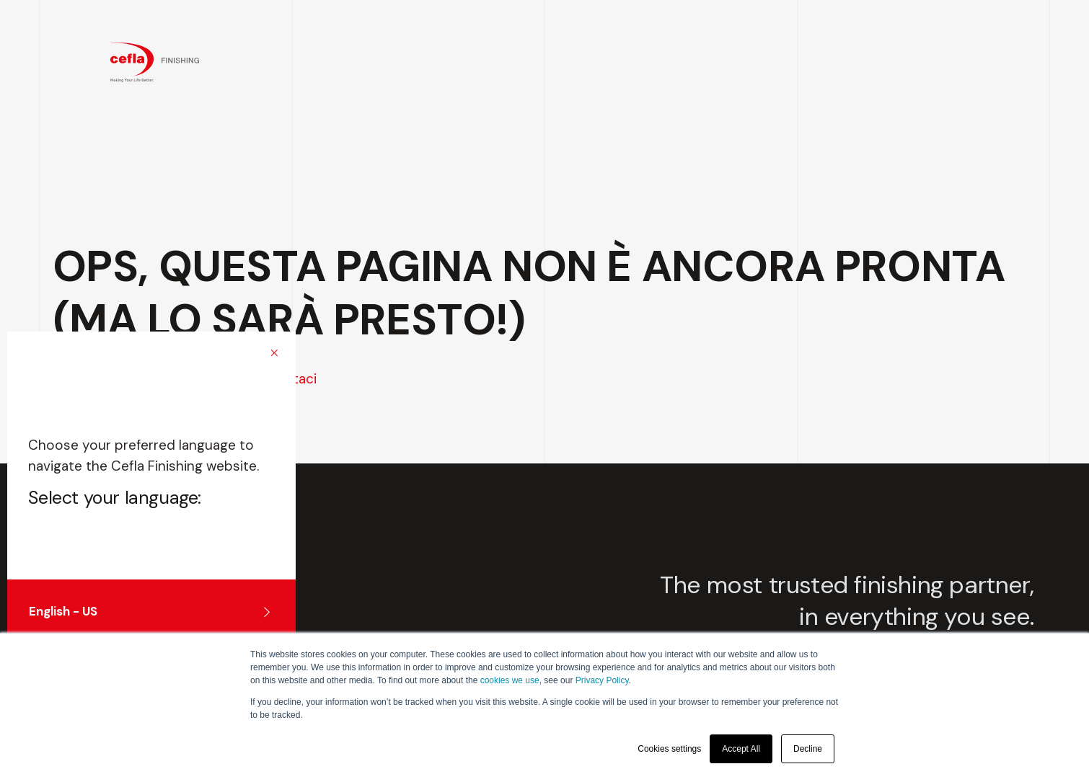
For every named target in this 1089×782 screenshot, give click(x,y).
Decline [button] (807, 749)
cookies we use (509, 680)
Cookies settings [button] (669, 749)
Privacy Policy (602, 680)
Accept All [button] (741, 749)
